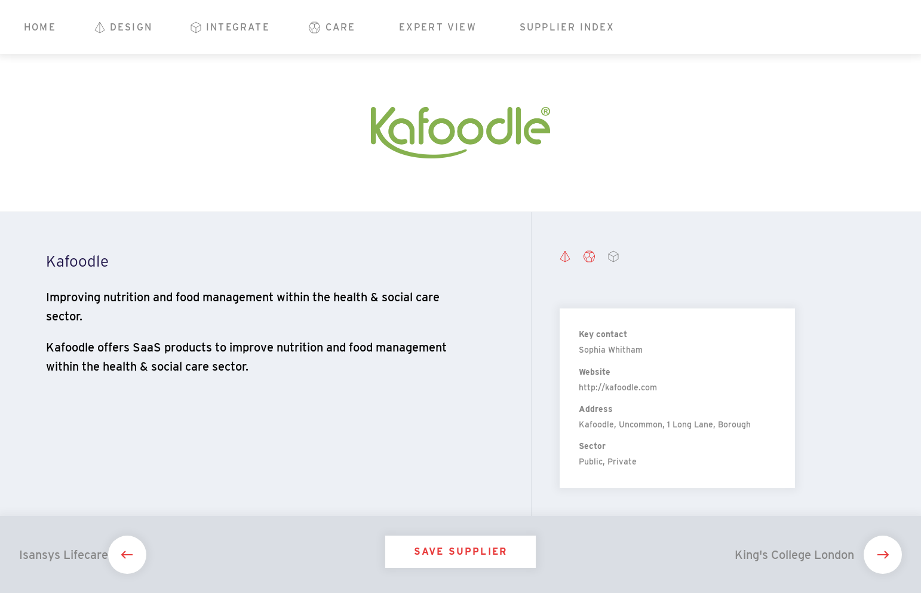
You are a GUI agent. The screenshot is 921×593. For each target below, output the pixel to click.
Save (461, 551)
